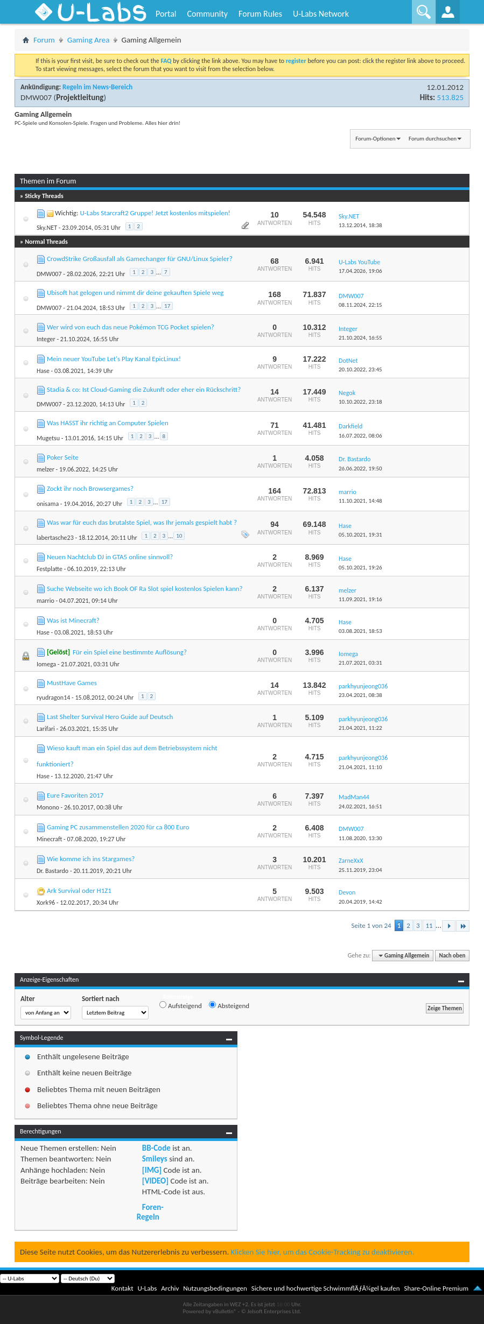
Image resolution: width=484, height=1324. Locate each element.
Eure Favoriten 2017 (75, 795)
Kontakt (122, 1288)
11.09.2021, (360, 599)
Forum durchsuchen (433, 138)
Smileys (154, 1159)
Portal (166, 14)
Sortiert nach (101, 999)
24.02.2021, (360, 806)
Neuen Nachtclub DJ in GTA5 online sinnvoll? (110, 557)
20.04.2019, (360, 901)
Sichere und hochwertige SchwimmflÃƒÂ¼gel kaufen (325, 1288)
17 (167, 305)
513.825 (450, 97)
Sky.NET (47, 227)
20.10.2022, (360, 369)
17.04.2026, (360, 270)
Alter (27, 999)
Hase (43, 371)
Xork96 (46, 902)
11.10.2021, (360, 500)
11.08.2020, (360, 838)
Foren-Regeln (150, 1212)
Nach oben (452, 955)
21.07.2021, (360, 662)
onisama (48, 504)
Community (207, 14)
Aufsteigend (180, 1005)
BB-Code (156, 1148)
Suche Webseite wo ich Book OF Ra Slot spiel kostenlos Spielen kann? (145, 588)
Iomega (46, 664)
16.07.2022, (360, 435)
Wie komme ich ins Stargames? (91, 859)
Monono (48, 807)
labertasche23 (55, 537)
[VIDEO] (155, 1181)
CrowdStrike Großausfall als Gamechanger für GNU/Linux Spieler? (140, 259)
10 (179, 535)
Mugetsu (48, 438)
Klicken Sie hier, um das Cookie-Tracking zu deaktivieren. (323, 1252)
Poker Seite (63, 457)
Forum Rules (260, 14)
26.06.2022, (360, 468)
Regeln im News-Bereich (97, 87)
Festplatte (49, 569)
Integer (46, 339)
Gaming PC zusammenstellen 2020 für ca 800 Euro (118, 827)
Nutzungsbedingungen (215, 1288)
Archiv (170, 1288)
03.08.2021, (360, 631)
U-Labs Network (321, 14)
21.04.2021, (360, 727)
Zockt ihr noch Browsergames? (90, 488)
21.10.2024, (360, 337)
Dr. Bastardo (52, 871)
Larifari (46, 729)
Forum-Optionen (375, 138)
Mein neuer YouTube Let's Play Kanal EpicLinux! (114, 359)
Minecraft (49, 839)
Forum (44, 40)
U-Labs (147, 1288)
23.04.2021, (360, 695)
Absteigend (229, 1005)
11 (428, 925)
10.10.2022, (360, 401)
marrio (45, 600)
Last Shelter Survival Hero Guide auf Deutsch (110, 717)
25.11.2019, (360, 870)
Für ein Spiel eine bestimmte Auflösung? (130, 652)
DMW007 (36, 97)
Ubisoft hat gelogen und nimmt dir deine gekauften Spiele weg (135, 292)
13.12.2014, (360, 225)
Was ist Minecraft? (73, 620)
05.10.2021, (360, 534)
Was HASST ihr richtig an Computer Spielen (108, 423)
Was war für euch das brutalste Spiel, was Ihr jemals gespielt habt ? (142, 522)
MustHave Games (72, 683)
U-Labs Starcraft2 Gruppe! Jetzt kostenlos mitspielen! (155, 213)
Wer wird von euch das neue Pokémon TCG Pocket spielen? (130, 327)
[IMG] (152, 1170)
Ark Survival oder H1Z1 (79, 890)
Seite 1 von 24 (371, 925)
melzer (45, 469)
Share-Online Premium (436, 1288)
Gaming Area (88, 40)
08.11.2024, (360, 304)
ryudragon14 (53, 697)
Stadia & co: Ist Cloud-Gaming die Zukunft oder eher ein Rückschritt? (144, 389)
